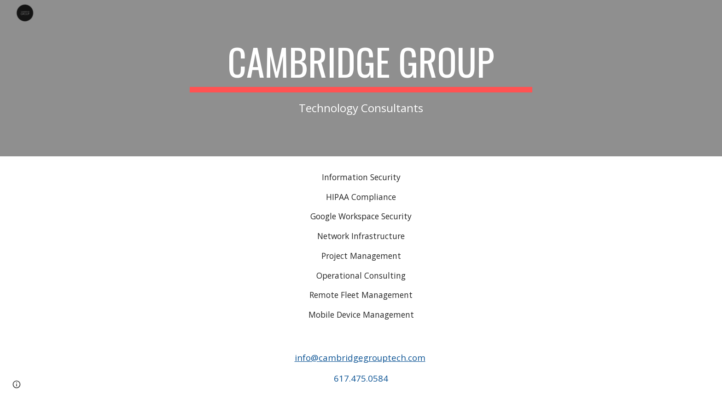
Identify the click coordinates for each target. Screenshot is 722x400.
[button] (16, 384)
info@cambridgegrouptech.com (360, 357)
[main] (361, 77)
